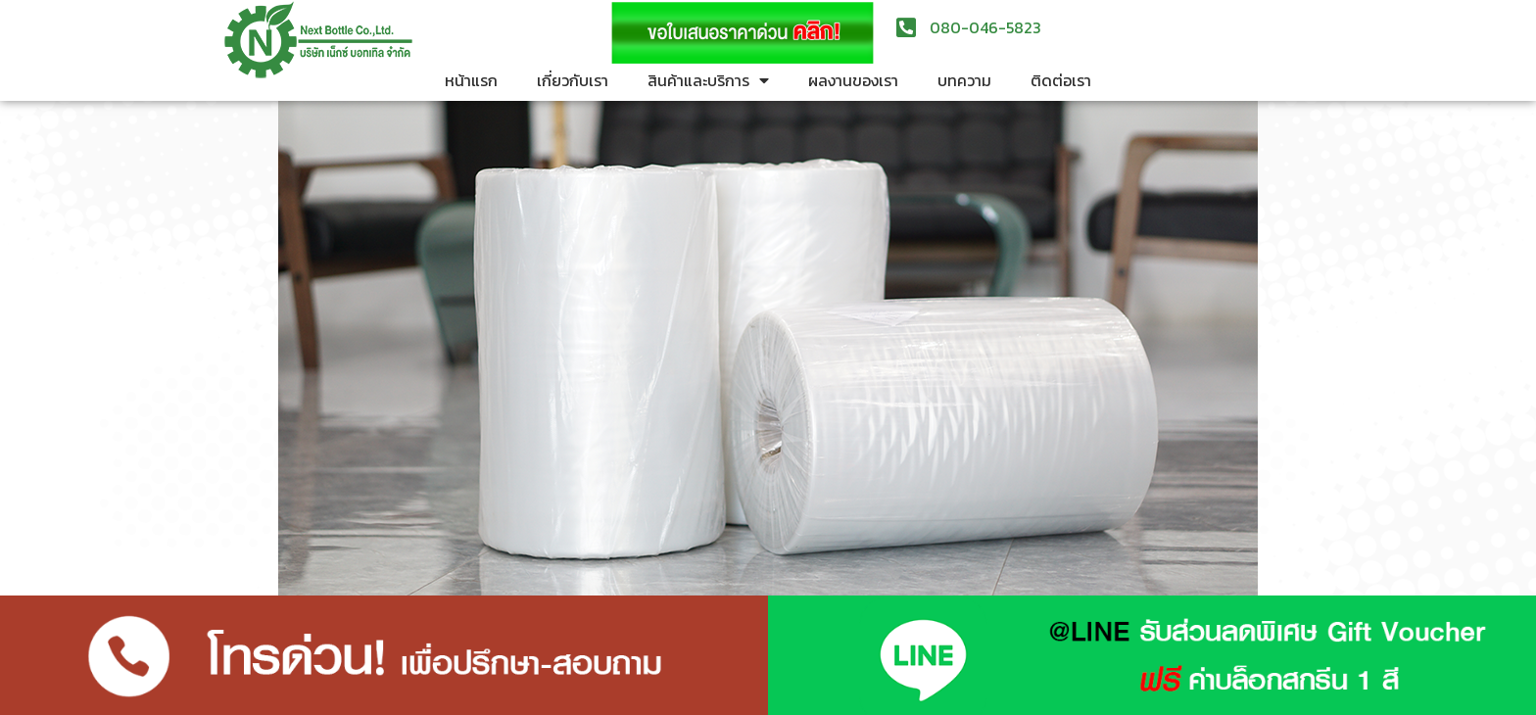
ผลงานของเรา (853, 80)
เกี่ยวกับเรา (572, 80)
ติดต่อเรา (1061, 80)
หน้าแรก (471, 80)
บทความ (964, 80)
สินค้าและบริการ (708, 80)
